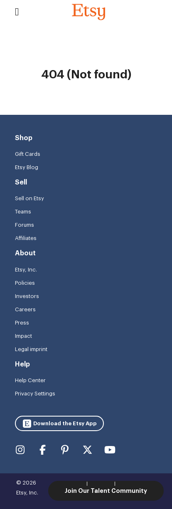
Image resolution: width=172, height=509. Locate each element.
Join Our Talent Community (106, 491)
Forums (24, 225)
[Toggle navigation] (17, 12)
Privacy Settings (35, 393)
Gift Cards (27, 154)
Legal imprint (31, 349)
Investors (27, 296)
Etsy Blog (26, 167)
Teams (23, 211)
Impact (23, 336)
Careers (25, 309)
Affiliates (26, 238)
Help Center (30, 380)
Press (22, 322)
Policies (25, 283)
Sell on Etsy (29, 198)
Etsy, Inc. (26, 269)
